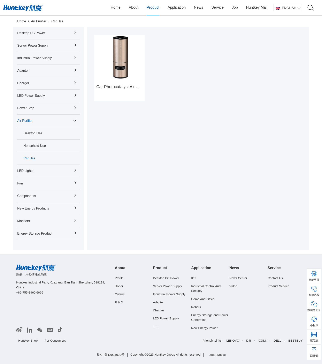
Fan (20, 183)
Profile (119, 278)
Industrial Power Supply (34, 58)
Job (235, 7)
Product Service (278, 286)
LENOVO (232, 340)
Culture (120, 294)
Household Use (34, 145)
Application (177, 7)
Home (116, 7)
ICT (193, 278)
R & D (119, 302)
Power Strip (25, 108)
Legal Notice (217, 354)
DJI (248, 340)
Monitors (23, 221)
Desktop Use (32, 133)
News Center (238, 278)
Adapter (23, 70)
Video (233, 286)
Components (26, 196)
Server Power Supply (32, 45)
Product (153, 7)
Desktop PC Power (31, 33)
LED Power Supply (31, 95)
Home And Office (202, 299)
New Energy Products (33, 208)
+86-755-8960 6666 (29, 292)
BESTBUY (295, 340)
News (198, 7)
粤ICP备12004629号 (110, 354)
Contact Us (275, 278)
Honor (119, 286)
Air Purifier (38, 21)
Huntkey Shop (28, 340)
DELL (277, 340)
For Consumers (55, 340)
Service (217, 7)
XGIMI (262, 340)
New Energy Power (204, 328)
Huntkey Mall (256, 7)
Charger (23, 83)
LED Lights (25, 171)
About (133, 7)
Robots (196, 307)
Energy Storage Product (34, 233)
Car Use (57, 21)
